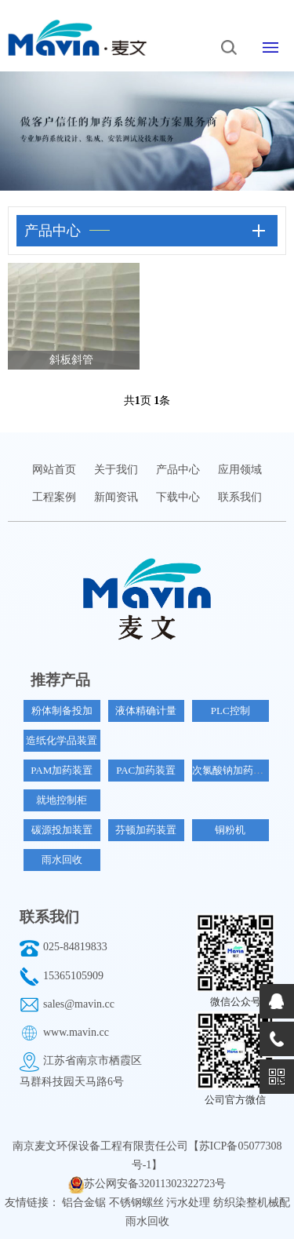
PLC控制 (230, 710)
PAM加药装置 (62, 770)
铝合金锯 (85, 1202)
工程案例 (54, 497)
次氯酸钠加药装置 (233, 770)
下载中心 (178, 497)
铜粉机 (230, 830)
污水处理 (189, 1202)
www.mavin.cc (76, 1032)
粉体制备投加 (62, 710)
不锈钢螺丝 (138, 1202)
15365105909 (73, 976)
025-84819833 (75, 947)
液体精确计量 (145, 710)
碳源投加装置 (62, 830)
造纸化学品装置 (61, 740)
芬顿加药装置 (145, 830)
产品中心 (178, 470)
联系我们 (240, 497)
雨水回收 (62, 859)
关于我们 (116, 470)
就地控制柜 (61, 800)
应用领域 (240, 470)
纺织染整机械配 (251, 1202)
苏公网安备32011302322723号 (155, 1184)
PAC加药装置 (146, 770)
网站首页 (54, 470)
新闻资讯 (116, 497)
